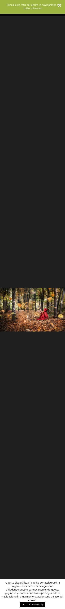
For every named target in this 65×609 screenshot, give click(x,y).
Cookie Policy (36, 605)
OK (23, 605)
